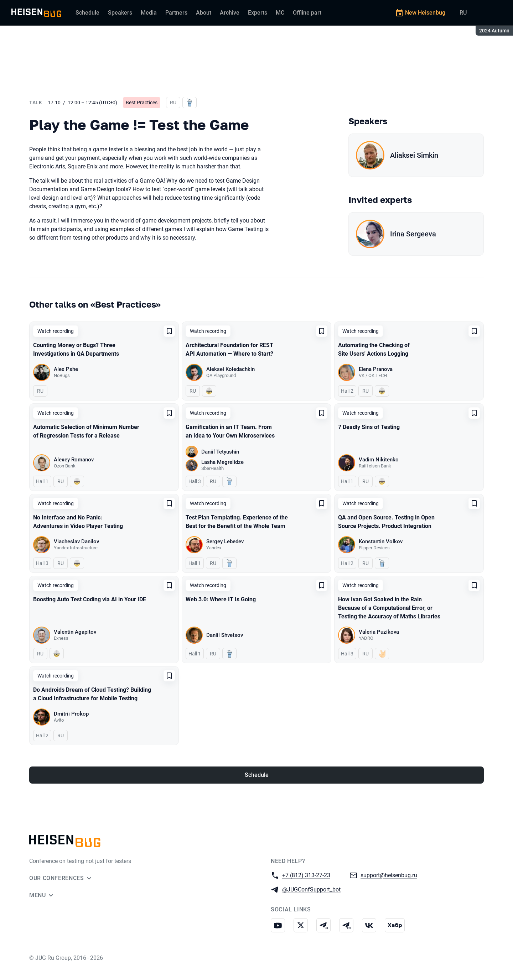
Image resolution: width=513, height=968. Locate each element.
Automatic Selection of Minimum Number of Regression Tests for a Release (86, 431)
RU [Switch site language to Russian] (463, 12)
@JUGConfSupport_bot (311, 889)
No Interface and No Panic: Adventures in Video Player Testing (78, 521)
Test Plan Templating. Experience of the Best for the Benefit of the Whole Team (237, 521)
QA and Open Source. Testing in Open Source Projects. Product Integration (386, 521)
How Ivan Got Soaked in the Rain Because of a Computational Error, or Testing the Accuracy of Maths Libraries (389, 608)
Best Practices (141, 102)
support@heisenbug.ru (389, 875)
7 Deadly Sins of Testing (369, 427)
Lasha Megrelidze (222, 462)
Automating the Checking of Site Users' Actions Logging (374, 349)
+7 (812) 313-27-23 (306, 875)
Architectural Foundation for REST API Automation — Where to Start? (229, 349)
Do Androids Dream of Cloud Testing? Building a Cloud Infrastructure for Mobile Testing (92, 694)
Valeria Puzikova (379, 632)
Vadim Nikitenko (379, 459)
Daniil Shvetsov (224, 635)
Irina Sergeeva (413, 234)
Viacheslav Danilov (76, 541)
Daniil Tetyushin (220, 452)
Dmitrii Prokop (71, 714)
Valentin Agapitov (75, 632)
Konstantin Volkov (381, 541)
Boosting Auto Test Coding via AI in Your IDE (89, 599)
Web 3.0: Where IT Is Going (221, 599)
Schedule (257, 774)
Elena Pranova (376, 369)
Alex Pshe (66, 369)
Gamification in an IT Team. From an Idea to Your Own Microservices (230, 431)
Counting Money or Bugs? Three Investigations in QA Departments (76, 349)
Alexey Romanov (74, 459)
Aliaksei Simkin (414, 155)
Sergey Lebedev (225, 541)
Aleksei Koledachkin (230, 369)
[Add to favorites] (169, 331)
